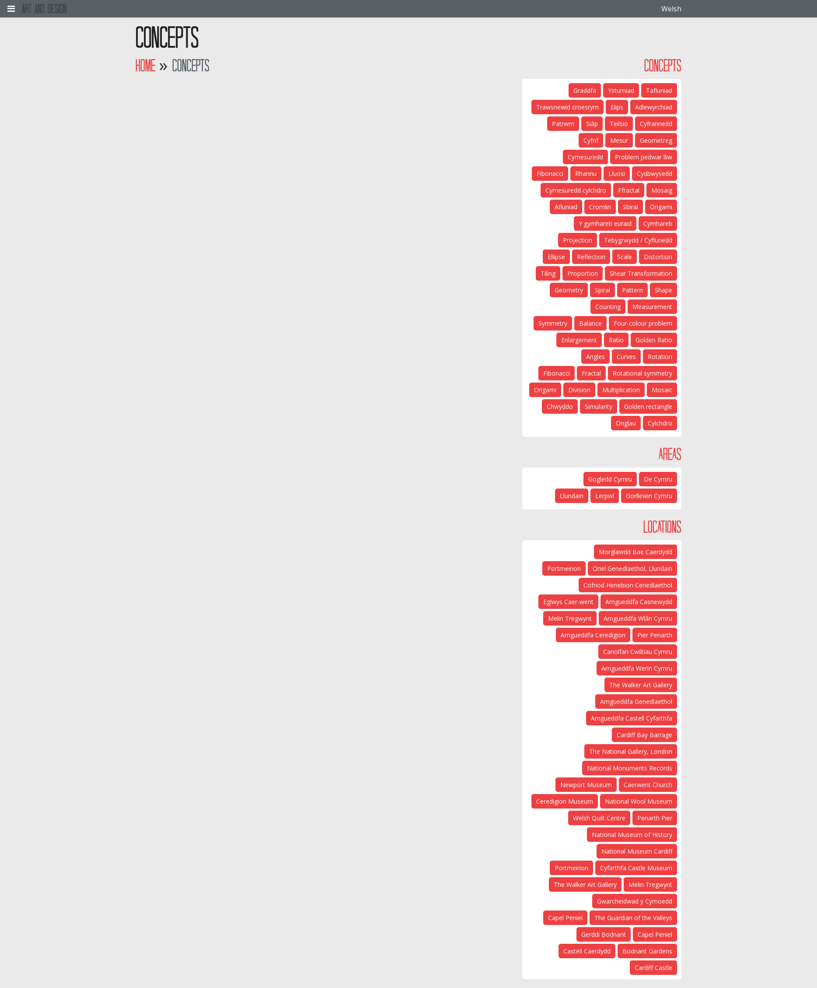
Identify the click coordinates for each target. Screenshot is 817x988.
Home (145, 65)
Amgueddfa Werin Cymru (636, 668)
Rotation (660, 356)
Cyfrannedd (656, 124)
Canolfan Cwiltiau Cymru (637, 651)
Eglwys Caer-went (568, 602)
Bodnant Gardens (647, 951)
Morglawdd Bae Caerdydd (635, 552)
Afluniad (566, 207)
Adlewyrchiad (653, 107)
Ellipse (556, 257)
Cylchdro (660, 423)
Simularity (598, 406)
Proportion (582, 273)
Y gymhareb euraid (605, 223)
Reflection (591, 257)
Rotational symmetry (642, 373)
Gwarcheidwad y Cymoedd (634, 901)
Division (579, 390)
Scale (624, 257)
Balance (590, 323)
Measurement (652, 306)
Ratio (616, 340)
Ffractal (628, 190)
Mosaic (662, 390)
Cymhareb (657, 223)
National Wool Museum (638, 801)
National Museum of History (632, 834)
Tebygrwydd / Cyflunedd (638, 240)
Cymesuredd (585, 157)
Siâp (592, 124)
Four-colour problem (643, 323)
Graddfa (584, 90)
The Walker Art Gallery (640, 685)
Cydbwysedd (654, 173)
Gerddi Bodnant (603, 934)
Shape (663, 290)
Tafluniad (659, 90)
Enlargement (579, 340)
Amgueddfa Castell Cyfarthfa (631, 718)
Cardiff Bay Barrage (644, 735)
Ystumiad (621, 90)
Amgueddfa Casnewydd (638, 602)
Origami (661, 207)
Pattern (632, 290)
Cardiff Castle (653, 967)
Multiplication (621, 390)
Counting (608, 306)
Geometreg (656, 140)
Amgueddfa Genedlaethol (636, 701)
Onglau (626, 423)
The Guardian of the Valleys (633, 918)
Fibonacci (550, 173)
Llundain (571, 496)
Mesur (619, 140)
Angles (595, 356)
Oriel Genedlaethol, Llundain (632, 568)
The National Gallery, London (630, 751)
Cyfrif (590, 140)
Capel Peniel (565, 918)
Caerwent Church (648, 785)
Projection (577, 240)
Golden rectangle (648, 406)
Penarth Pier (654, 818)
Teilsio (619, 124)
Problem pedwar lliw (643, 157)
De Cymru (658, 479)
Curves (626, 356)
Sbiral (630, 207)
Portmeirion (564, 568)
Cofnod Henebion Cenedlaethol (627, 585)
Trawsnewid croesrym (567, 107)
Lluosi (616, 173)
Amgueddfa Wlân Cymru (638, 618)
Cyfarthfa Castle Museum (636, 868)
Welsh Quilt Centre (599, 818)
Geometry (569, 290)
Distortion (658, 257)
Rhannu (586, 173)
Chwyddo (560, 406)
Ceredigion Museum (564, 801)
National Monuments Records (629, 768)
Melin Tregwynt (570, 618)
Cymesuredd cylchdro (575, 190)
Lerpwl (604, 496)
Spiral (602, 290)
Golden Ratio (653, 340)
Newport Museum (586, 785)
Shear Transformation (641, 273)
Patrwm (563, 124)
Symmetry (552, 323)
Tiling (548, 273)
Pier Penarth (654, 635)
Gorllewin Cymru (649, 496)
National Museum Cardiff (636, 851)
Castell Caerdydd (587, 951)
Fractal (591, 373)
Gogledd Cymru (610, 479)
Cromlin (600, 207)
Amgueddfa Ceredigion (593, 635)
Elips (617, 107)
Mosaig (661, 190)
